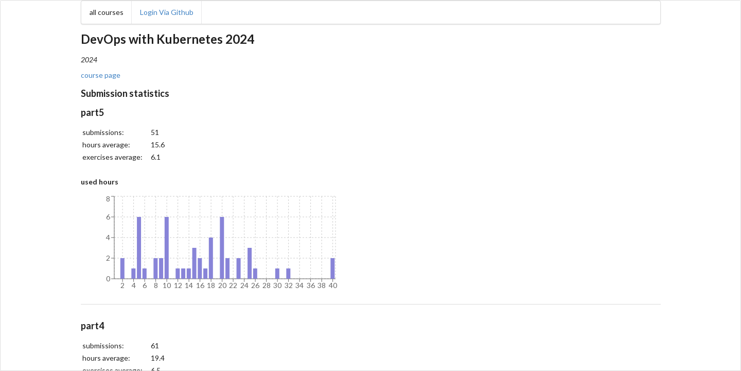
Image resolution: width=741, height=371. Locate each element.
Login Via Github (166, 12)
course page (100, 75)
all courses (106, 12)
